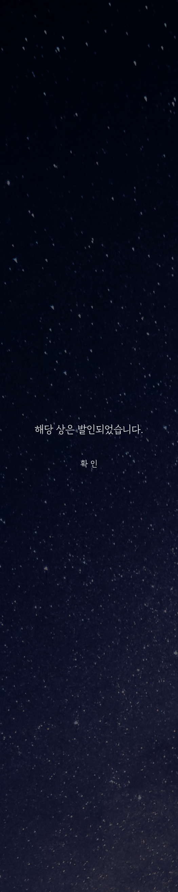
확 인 (89, 464)
